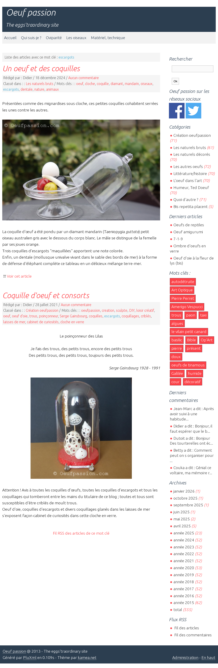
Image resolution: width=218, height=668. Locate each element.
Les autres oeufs (188, 166)
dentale (27, 89)
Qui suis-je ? (31, 37)
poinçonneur (48, 316)
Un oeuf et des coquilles (41, 68)
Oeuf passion (31, 12)
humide (194, 373)
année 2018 (183, 582)
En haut (208, 657)
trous (33, 316)
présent (194, 348)
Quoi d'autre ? (185, 199)
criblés (146, 316)
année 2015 (183, 602)
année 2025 (183, 533)
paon (190, 315)
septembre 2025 (188, 505)
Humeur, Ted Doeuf (191, 187)
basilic (176, 340)
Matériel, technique (108, 37)
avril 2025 (182, 526)
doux (176, 356)
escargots (11, 89)
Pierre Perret (182, 298)
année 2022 (183, 554)
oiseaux (146, 84)
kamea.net (87, 657)
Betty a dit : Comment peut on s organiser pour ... (192, 455)
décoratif (193, 382)
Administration (185, 657)
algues (177, 323)
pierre (176, 348)
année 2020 (183, 568)
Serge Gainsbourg (73, 316)
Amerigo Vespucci (187, 306)
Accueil (10, 37)
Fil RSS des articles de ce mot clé (81, 533)
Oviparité (54, 37)
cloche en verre (72, 322)
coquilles (95, 316)
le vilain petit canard (188, 331)
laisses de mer (14, 322)
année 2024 (183, 540)
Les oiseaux (76, 37)
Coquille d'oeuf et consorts (45, 295)
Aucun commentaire (83, 78)
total (178, 609)
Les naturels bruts (39, 84)
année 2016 (183, 596)
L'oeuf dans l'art (187, 180)
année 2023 (183, 547)
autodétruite (182, 281)
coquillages (130, 316)
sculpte (121, 310)
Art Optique (182, 290)
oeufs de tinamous (188, 365)
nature (39, 89)
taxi (203, 315)
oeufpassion (90, 310)
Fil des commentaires (192, 635)
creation (108, 310)
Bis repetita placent (190, 206)
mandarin (132, 84)
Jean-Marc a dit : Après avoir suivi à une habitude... (192, 413)
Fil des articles (186, 628)
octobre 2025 (185, 498)
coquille (103, 84)
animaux (52, 89)
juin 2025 (181, 512)
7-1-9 (178, 239)
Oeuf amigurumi (188, 232)
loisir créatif (145, 310)
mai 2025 (181, 519)
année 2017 (183, 589)
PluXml (29, 657)
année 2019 (183, 575)
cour (175, 382)
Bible (191, 340)
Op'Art (207, 340)
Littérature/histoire (190, 173)
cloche (90, 84)
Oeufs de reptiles (188, 225)
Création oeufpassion (42, 310)
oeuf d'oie (20, 316)
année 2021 (183, 561)
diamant (117, 84)
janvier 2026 (183, 491)
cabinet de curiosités (43, 322)
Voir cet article (19, 276)
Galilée (177, 373)
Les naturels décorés (191, 154)
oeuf (79, 84)
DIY (132, 310)
